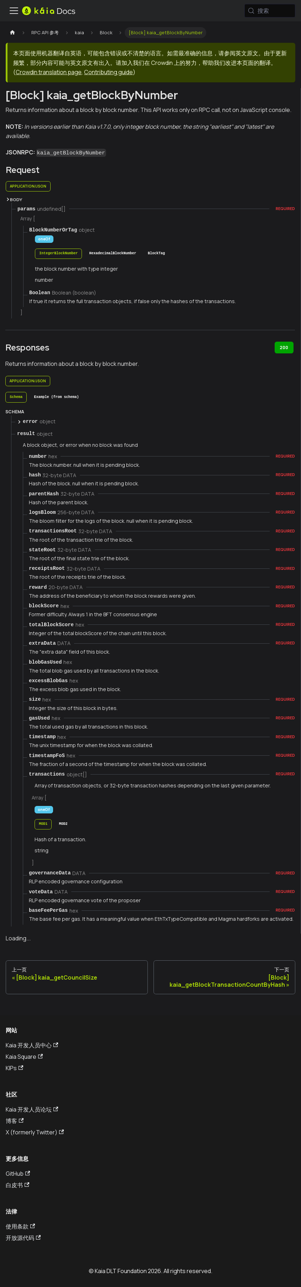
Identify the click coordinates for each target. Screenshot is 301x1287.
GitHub (18, 1174)
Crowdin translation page (49, 72)
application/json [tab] (28, 186)
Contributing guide (108, 72)
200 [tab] (284, 347)
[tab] (58, 254)
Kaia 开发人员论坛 (32, 1109)
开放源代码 (23, 1238)
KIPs (14, 1068)
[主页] (12, 32)
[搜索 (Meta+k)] (269, 10)
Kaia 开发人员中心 (32, 1045)
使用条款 (20, 1226)
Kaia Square (24, 1057)
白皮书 (17, 1185)
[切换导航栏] (14, 10)
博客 (15, 1121)
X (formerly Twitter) (35, 1132)
